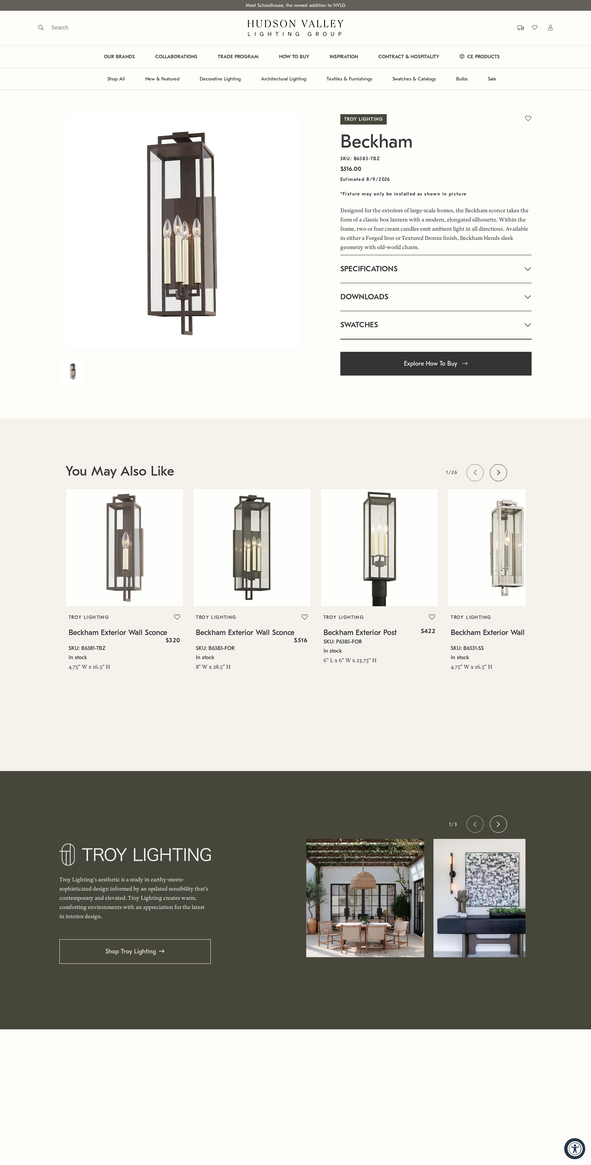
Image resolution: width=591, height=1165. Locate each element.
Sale (492, 79)
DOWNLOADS (364, 296)
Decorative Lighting (220, 79)
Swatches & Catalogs (414, 79)
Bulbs (462, 79)
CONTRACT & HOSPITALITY (408, 56)
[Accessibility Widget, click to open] (574, 1148)
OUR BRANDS (119, 56)
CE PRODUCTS (480, 56)
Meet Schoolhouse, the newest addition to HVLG (295, 5)
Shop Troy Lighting (130, 951)
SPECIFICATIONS (368, 268)
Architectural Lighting (283, 79)
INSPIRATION (344, 56)
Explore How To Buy (436, 363)
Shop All (116, 79)
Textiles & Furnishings (349, 79)
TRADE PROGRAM (238, 56)
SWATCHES (359, 324)
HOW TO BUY (294, 56)
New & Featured (162, 79)
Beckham (376, 141)
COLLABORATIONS (176, 56)
